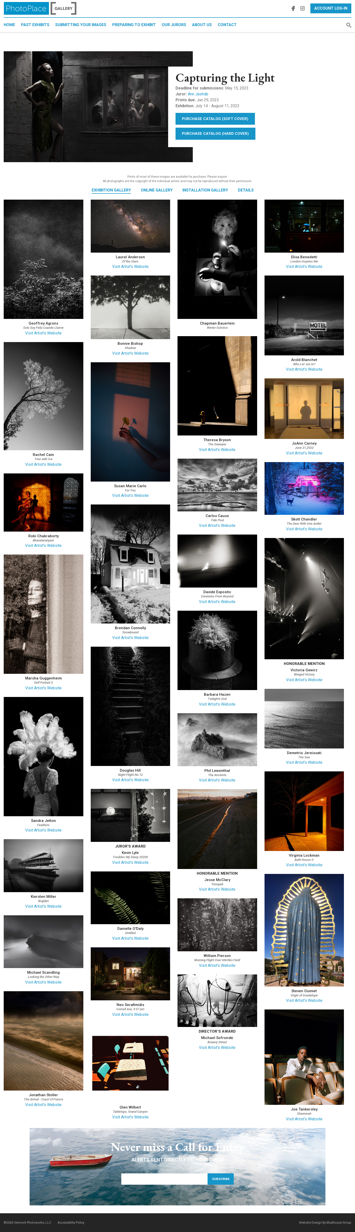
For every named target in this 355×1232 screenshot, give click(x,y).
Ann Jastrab (198, 94)
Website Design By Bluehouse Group (325, 1222)
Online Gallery (157, 190)
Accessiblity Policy (71, 1222)
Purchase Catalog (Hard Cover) (215, 133)
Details (246, 190)
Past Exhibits (35, 24)
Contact (227, 24)
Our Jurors (174, 24)
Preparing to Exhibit (134, 24)
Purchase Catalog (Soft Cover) (215, 119)
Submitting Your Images (80, 24)
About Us (202, 24)
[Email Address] (164, 1179)
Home (9, 24)
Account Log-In (330, 8)
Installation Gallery (205, 190)
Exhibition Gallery (111, 190)
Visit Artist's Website (43, 333)
